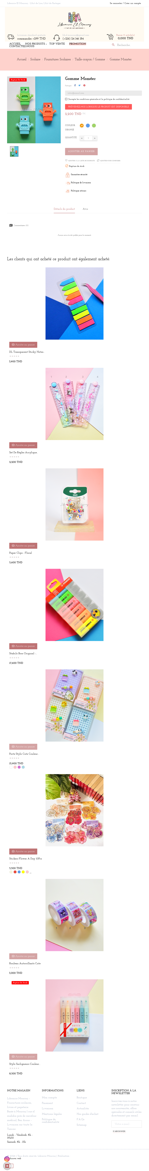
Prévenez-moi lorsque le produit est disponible (98, 107)
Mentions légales (52, 1114)
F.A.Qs (80, 1119)
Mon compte (49, 1097)
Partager (75, 85)
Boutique (82, 1097)
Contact (81, 1103)
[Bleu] (88, 126)
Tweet (79, 85)
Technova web (14, 1158)
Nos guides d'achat (87, 1114)
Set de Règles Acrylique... (23, 452)
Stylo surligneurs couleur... (24, 1064)
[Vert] (94, 126)
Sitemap (82, 1125)
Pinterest (84, 85)
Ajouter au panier (81, 151)
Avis (85, 209)
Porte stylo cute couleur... (24, 754)
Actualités (83, 1108)
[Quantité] (88, 138)
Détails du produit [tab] (64, 209)
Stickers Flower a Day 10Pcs (25, 858)
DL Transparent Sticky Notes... (27, 352)
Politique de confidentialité (50, 1120)
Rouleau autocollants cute (25, 963)
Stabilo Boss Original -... (23, 653)
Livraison (47, 1108)
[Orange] (82, 126)
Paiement (47, 1103)
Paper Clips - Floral (20, 553)
